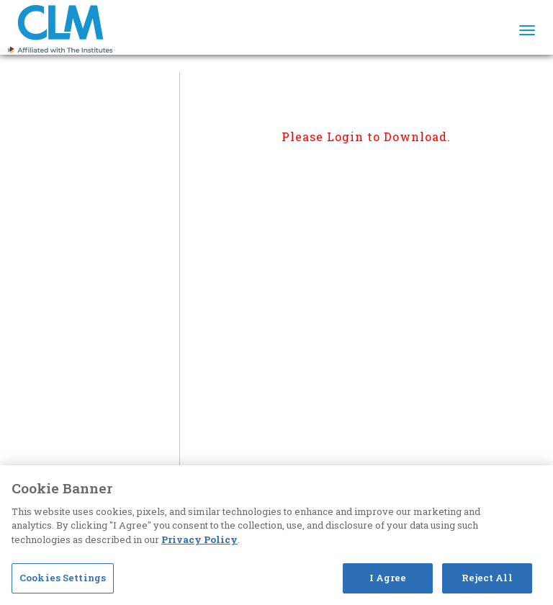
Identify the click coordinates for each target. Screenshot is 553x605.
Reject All (487, 577)
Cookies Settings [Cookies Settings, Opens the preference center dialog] (62, 577)
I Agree (388, 577)
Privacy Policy (199, 539)
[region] (276, 535)
